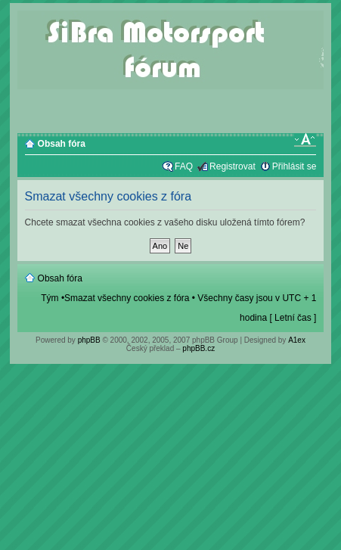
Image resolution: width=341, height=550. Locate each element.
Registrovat (232, 166)
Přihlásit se (294, 166)
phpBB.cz (198, 348)
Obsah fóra (61, 143)
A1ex (296, 340)
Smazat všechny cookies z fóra (126, 298)
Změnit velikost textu (305, 140)
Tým (49, 298)
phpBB (89, 340)
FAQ (184, 166)
